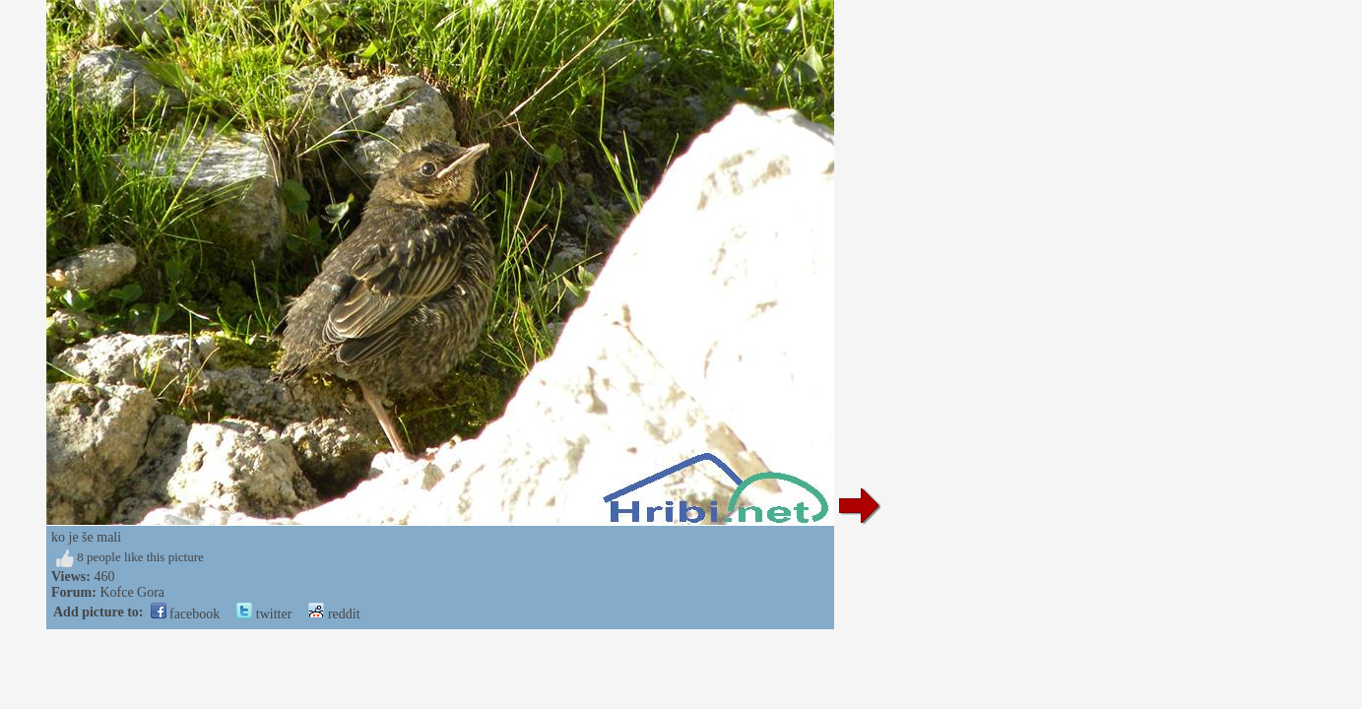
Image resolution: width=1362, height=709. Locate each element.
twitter (264, 614)
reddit (333, 614)
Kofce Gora (131, 592)
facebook (186, 614)
